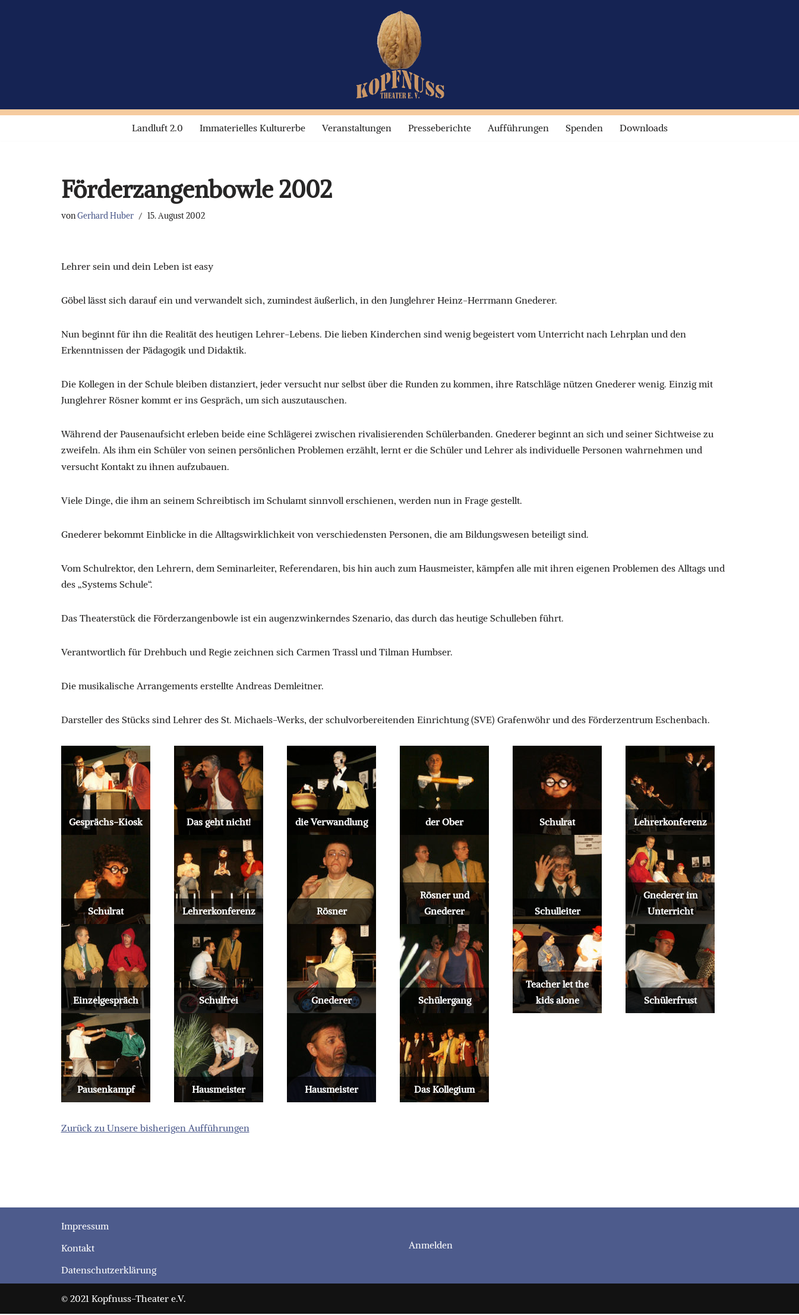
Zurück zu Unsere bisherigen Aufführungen (155, 1130)
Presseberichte (439, 128)
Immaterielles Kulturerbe (252, 128)
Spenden (584, 128)
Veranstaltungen (356, 128)
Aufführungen (518, 128)
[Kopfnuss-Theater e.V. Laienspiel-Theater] (399, 55)
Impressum (85, 1228)
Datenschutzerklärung (108, 1272)
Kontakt (77, 1250)
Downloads (644, 128)
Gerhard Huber (105, 215)
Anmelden (431, 1247)
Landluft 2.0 (157, 128)
